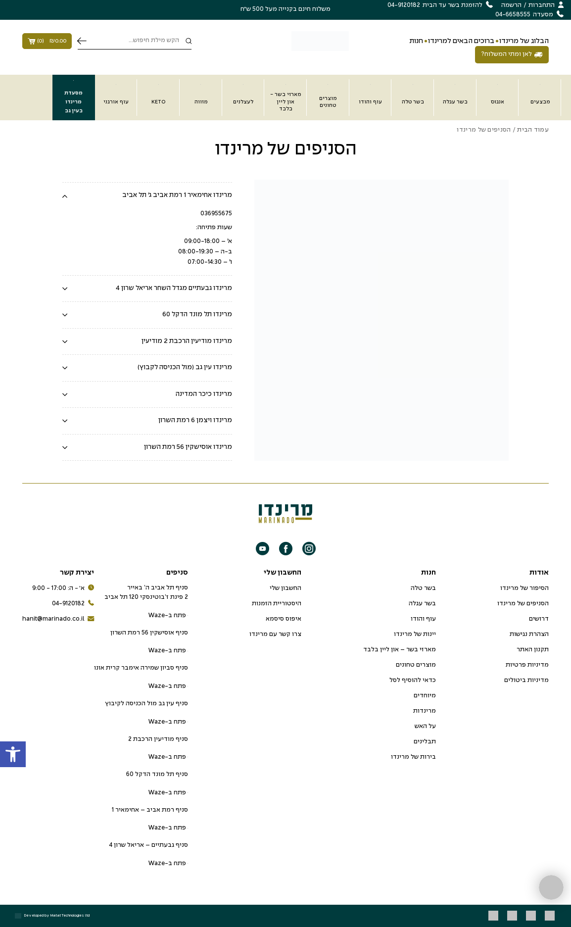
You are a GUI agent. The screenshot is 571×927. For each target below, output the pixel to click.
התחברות (541, 5)
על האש (425, 727)
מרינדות (424, 711)
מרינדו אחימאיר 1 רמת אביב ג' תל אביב (177, 195)
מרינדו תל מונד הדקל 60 (197, 314)
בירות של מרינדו (413, 757)
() (47, 41)
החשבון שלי (285, 588)
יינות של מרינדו (415, 634)
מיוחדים (425, 696)
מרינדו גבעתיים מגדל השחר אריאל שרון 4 (174, 288)
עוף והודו (423, 619)
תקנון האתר (533, 650)
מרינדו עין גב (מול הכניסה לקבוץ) (185, 367)
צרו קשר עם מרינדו (275, 634)
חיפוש (82, 41)
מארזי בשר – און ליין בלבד (399, 650)
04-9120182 (73, 604)
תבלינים (425, 742)
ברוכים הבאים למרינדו (461, 41)
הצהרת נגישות (529, 634)
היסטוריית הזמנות (276, 604)
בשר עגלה (422, 604)
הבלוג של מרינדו (524, 41)
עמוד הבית (533, 130)
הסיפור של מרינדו (524, 588)
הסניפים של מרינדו (523, 604)
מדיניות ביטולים (526, 680)
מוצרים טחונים (416, 665)
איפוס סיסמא (283, 619)
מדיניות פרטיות (527, 665)
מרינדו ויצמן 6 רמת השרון (195, 420)
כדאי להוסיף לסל (412, 680)
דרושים (539, 619)
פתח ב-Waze (168, 616)
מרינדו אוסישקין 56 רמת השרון (188, 447)
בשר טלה (423, 588)
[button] (13, 754)
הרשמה (511, 5)
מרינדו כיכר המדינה (204, 394)
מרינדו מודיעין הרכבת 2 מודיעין (187, 341)
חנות (416, 41)
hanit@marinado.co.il (58, 619)
